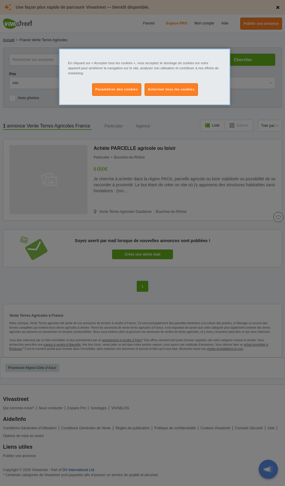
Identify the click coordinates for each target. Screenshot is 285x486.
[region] (144, 77)
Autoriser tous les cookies (171, 89)
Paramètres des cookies (116, 89)
